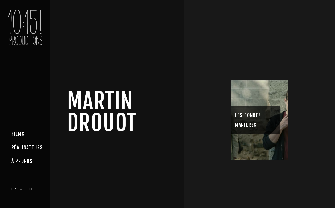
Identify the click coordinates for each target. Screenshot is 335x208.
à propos (22, 161)
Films (18, 134)
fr (13, 189)
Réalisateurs (27, 147)
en (29, 189)
